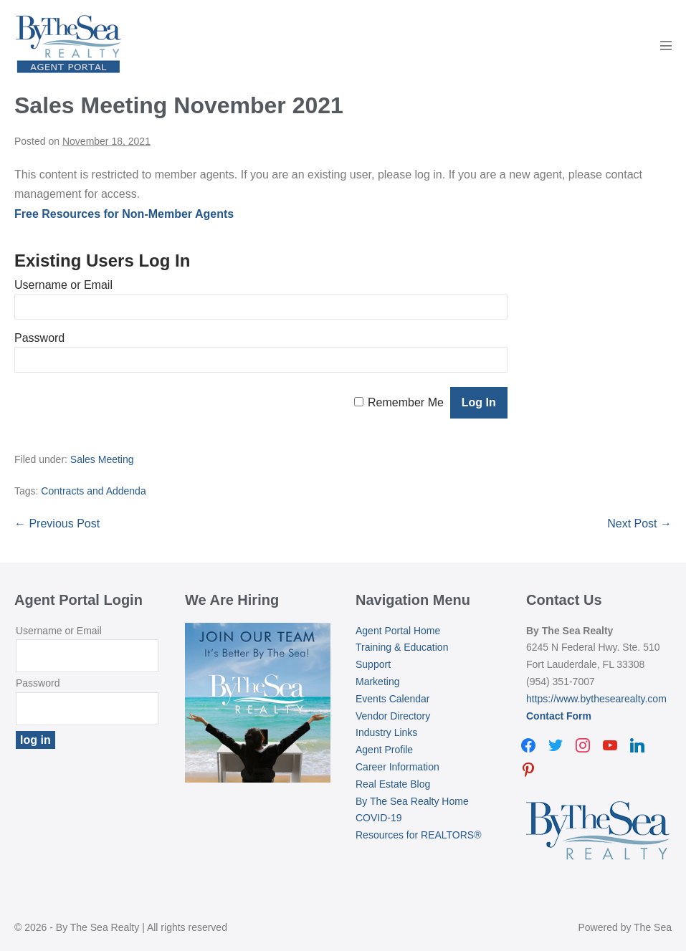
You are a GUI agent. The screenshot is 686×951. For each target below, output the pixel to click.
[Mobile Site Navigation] (666, 45)
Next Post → (639, 523)
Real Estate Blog (393, 784)
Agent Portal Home (398, 630)
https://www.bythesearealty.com (596, 698)
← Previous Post (57, 523)
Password (39, 338)
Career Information (397, 767)
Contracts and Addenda (93, 491)
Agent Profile (384, 749)
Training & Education (402, 647)
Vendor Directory (393, 716)
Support (373, 664)
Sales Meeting (102, 459)
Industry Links (386, 732)
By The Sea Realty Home (412, 801)
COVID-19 (379, 817)
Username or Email (63, 285)
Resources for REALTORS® (419, 835)
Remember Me (406, 402)
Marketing (377, 681)
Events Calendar (393, 698)
